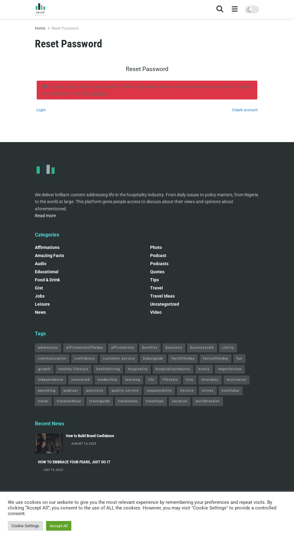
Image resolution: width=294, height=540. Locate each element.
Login (41, 110)
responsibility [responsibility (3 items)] (159, 391)
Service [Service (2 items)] (187, 391)
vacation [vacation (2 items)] (179, 401)
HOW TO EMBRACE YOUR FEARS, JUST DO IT (74, 462)
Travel (156, 287)
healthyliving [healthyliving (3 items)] (108, 369)
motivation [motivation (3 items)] (236, 380)
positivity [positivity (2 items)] (94, 391)
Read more (45, 215)
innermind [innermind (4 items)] (80, 380)
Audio (40, 263)
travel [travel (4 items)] (43, 401)
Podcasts (159, 263)
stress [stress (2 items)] (208, 391)
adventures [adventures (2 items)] (48, 348)
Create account (245, 110)
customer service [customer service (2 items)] (119, 358)
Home (40, 28)
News (40, 312)
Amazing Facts (49, 255)
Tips (154, 279)
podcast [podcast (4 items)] (71, 391)
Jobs (40, 296)
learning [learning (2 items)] (132, 380)
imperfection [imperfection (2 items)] (230, 369)
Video (156, 312)
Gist (39, 287)
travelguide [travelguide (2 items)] (99, 401)
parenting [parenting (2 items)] (46, 391)
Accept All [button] (59, 525)
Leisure (42, 304)
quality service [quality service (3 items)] (125, 391)
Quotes (157, 271)
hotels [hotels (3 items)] (204, 369)
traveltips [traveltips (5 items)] (155, 401)
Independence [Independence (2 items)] (50, 380)
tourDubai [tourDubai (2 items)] (230, 391)
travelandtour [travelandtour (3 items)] (69, 401)
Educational (47, 271)
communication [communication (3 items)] (52, 358)
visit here (97, 93)
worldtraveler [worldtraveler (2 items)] (208, 401)
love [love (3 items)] (189, 380)
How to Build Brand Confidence (90, 435)
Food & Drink (47, 279)
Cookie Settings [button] (25, 525)
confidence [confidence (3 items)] (84, 358)
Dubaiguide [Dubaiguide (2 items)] (153, 358)
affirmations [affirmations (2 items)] (122, 348)
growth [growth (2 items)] (44, 369)
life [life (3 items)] (151, 380)
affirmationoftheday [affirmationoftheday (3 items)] (84, 348)
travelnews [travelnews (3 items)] (128, 401)
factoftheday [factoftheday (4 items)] (183, 358)
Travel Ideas (162, 296)
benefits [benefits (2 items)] (150, 348)
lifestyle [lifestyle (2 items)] (170, 380)
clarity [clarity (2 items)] (228, 348)
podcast (158, 255)
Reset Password (65, 28)
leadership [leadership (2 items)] (107, 380)
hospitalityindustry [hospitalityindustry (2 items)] (173, 369)
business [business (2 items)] (174, 348)
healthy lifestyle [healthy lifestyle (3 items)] (73, 369)
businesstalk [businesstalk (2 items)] (202, 348)
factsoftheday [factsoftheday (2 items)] (215, 358)
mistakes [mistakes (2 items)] (210, 380)
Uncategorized (164, 304)
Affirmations (47, 247)
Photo (156, 247)
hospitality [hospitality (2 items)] (138, 369)
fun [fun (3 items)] (239, 358)
